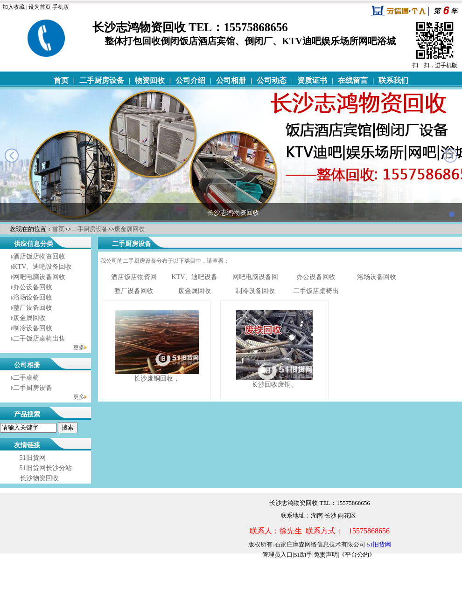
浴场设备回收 (32, 297)
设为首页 (39, 7)
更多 (78, 347)
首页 (61, 80)
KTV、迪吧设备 (195, 276)
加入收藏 (13, 7)
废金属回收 (129, 228)
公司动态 (272, 80)
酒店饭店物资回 (134, 276)
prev (12, 156)
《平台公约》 (357, 554)
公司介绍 (190, 80)
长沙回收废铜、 (274, 384)
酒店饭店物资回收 (39, 256)
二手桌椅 (26, 377)
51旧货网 (33, 457)
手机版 (60, 7)
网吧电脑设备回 (255, 276)
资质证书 (312, 80)
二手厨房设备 (101, 80)
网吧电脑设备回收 (39, 276)
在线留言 (353, 80)
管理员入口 (277, 554)
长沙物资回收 (39, 478)
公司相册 (231, 80)
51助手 (303, 554)
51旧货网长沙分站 (46, 467)
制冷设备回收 (32, 328)
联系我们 (393, 80)
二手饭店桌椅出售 (39, 338)
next (450, 156)
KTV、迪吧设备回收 (42, 266)
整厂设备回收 (32, 307)
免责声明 (326, 554)
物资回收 (150, 80)
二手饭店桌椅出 (316, 290)
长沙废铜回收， (157, 378)
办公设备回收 (32, 287)
